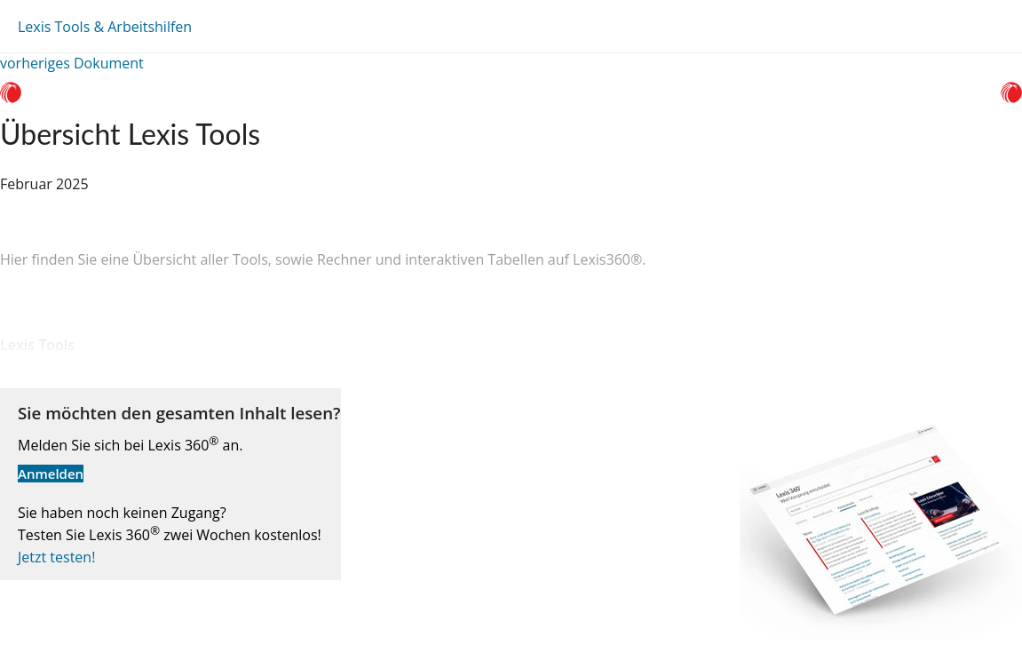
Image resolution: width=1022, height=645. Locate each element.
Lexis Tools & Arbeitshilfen (105, 26)
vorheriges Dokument (72, 63)
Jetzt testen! (56, 557)
